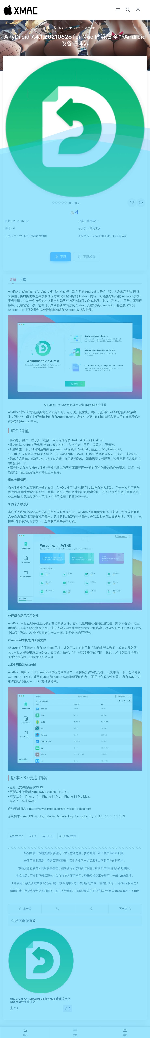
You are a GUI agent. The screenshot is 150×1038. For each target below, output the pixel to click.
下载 (60, 256)
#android (48, 836)
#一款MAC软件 (67, 836)
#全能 (33, 836)
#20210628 (16, 836)
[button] (128, 9)
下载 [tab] (22, 279)
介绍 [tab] (13, 279)
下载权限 (86, 256)
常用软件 (90, 27)
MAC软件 (74, 27)
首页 (59, 27)
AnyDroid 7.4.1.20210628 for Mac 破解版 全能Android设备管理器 (40, 1000)
